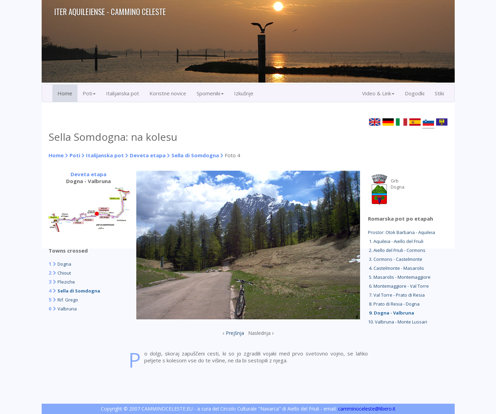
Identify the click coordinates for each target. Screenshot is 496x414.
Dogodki (414, 93)
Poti (75, 155)
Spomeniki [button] (210, 93)
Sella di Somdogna (195, 155)
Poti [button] (89, 93)
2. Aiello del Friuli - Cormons (396, 250)
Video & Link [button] (378, 93)
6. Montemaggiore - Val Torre (398, 286)
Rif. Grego (67, 300)
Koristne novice (167, 93)
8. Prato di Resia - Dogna (394, 304)
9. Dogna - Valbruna (391, 313)
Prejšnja (235, 333)
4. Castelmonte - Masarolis (396, 268)
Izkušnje (243, 93)
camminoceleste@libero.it (366, 408)
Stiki (439, 93)
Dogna (64, 264)
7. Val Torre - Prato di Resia (396, 295)
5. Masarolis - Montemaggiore (399, 277)
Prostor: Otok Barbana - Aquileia (401, 232)
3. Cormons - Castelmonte (395, 259)
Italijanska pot (122, 93)
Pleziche (66, 282)
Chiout (64, 273)
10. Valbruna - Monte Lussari (397, 322)
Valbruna (67, 309)
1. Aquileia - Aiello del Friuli (395, 241)
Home (64, 93)
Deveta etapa (148, 155)
